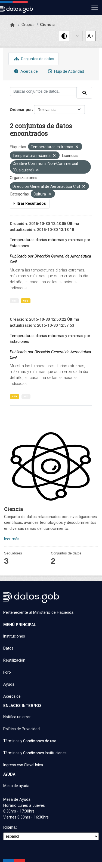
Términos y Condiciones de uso (29, 741)
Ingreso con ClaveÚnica (23, 765)
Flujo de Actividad (65, 71)
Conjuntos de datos (33, 58)
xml (14, 300)
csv (25, 300)
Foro (7, 672)
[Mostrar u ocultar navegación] (94, 7)
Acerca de (25, 71)
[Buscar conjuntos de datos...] (43, 91)
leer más (11, 539)
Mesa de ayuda (16, 786)
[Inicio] (12, 25)
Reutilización (14, 660)
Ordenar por (21, 109)
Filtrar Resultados (29, 203)
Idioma (9, 827)
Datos (8, 648)
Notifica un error (17, 717)
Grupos (28, 24)
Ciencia (47, 24)
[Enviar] (84, 92)
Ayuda (8, 684)
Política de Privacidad (21, 729)
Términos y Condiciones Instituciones (35, 753)
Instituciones (14, 636)
